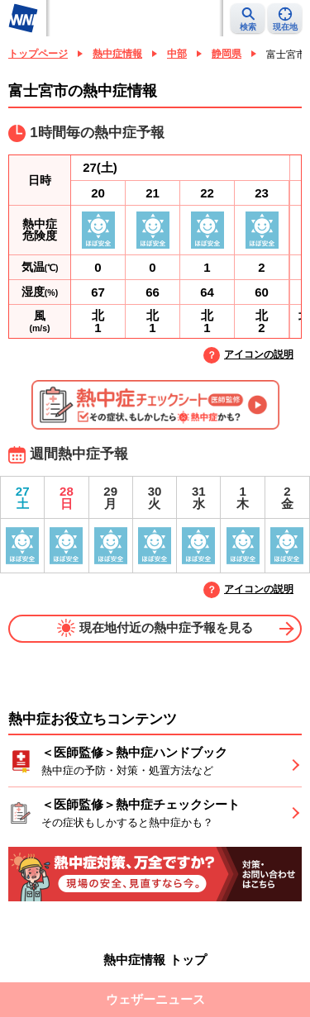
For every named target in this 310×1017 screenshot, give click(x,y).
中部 (177, 53)
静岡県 (226, 53)
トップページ (38, 53)
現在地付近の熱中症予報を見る (155, 628)
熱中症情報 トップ (154, 960)
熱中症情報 (117, 53)
